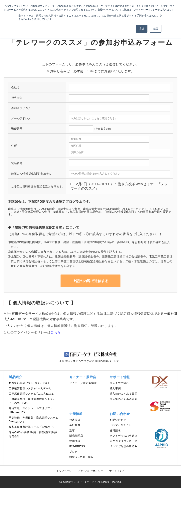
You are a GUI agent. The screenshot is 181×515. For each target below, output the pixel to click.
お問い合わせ (118, 419)
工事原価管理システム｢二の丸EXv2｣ (32, 393)
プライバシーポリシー (90, 470)
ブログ (73, 451)
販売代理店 (76, 435)
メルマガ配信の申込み (123, 446)
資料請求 (115, 430)
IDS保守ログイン (120, 425)
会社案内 (74, 425)
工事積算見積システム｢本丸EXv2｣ (30, 388)
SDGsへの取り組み (81, 457)
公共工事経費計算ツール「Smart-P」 (32, 426)
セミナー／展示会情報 (83, 383)
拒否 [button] (155, 28)
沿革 (72, 430)
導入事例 (115, 388)
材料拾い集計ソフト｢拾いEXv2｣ (29, 383)
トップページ (64, 470)
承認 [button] (141, 28)
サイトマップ (116, 470)
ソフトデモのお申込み (123, 435)
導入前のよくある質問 (123, 393)
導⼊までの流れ (119, 383)
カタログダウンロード (123, 441)
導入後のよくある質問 (123, 399)
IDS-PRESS (77, 446)
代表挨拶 (74, 419)
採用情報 (74, 441)
